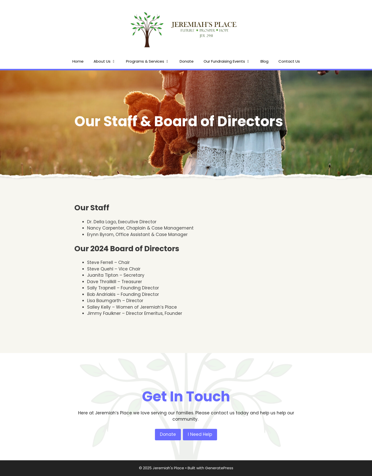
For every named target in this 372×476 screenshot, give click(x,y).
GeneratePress (219, 468)
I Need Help (200, 434)
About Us (107, 61)
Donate (187, 61)
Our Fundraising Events (229, 61)
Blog (264, 61)
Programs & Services (150, 61)
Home (78, 61)
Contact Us (289, 61)
